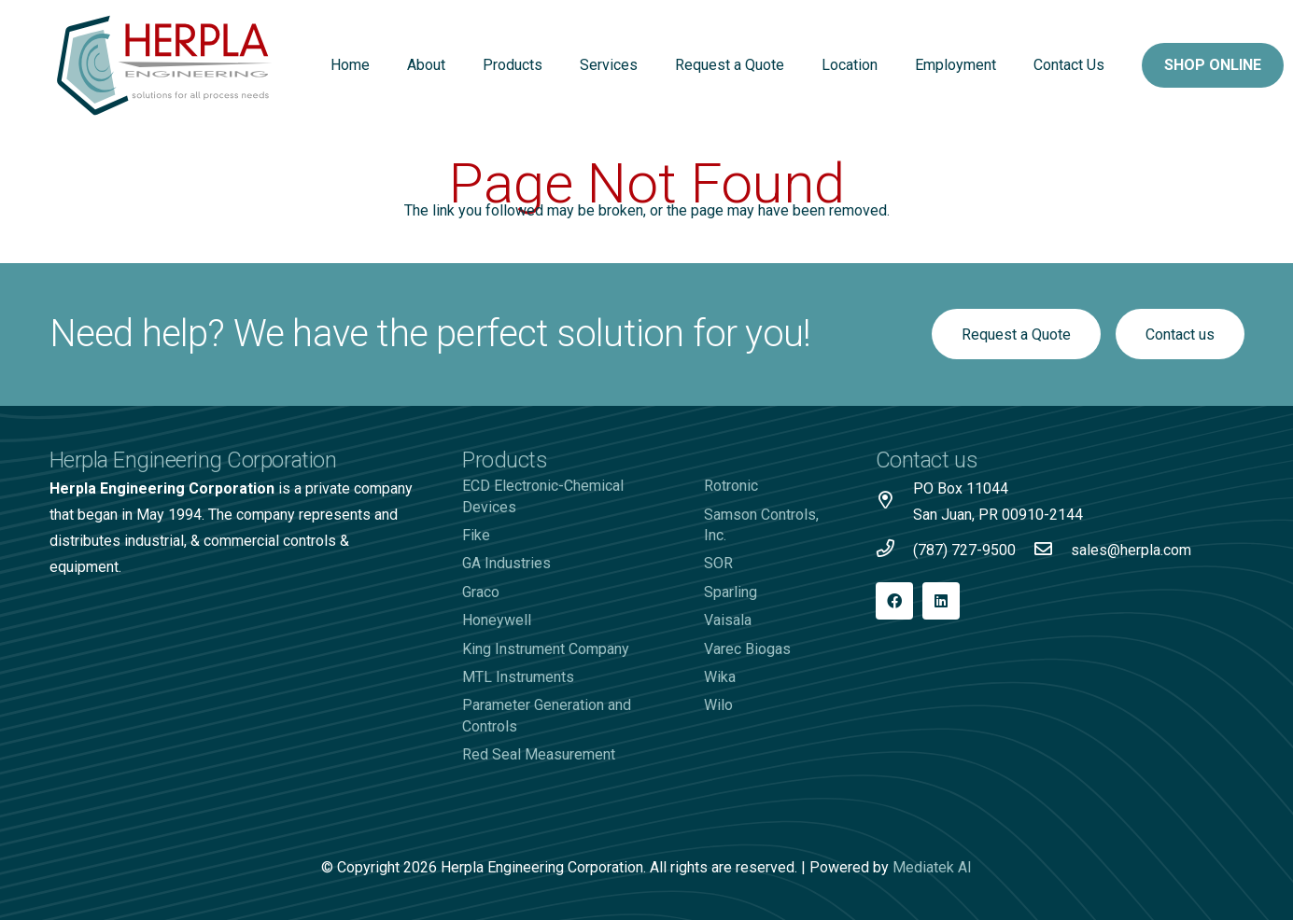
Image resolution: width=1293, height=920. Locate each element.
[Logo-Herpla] (165, 65)
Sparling (730, 592)
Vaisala (728, 620)
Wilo (718, 705)
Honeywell (496, 620)
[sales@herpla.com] (1052, 550)
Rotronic (731, 486)
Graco (480, 592)
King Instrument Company (545, 649)
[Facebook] (894, 601)
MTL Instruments (518, 677)
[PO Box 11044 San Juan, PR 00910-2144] (894, 502)
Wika (720, 677)
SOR (718, 563)
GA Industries (506, 563)
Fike (476, 535)
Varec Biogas (747, 649)
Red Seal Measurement (538, 754)
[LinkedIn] (941, 601)
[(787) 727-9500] (894, 550)
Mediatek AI (932, 867)
